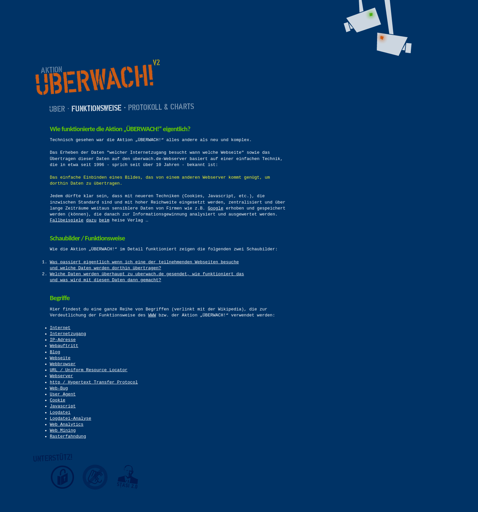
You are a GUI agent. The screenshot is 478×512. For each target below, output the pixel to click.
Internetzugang (68, 333)
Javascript (63, 406)
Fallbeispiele (66, 220)
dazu (91, 220)
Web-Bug (59, 388)
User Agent (63, 394)
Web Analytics (66, 424)
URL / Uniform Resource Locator (88, 370)
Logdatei (60, 412)
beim (104, 220)
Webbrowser (63, 364)
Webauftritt (64, 345)
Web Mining (63, 430)
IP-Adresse (63, 339)
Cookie (57, 400)
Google (215, 208)
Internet (60, 327)
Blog (55, 352)
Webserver (61, 376)
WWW (152, 315)
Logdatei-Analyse (70, 418)
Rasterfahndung (68, 436)
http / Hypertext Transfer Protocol (94, 382)
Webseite (60, 358)
